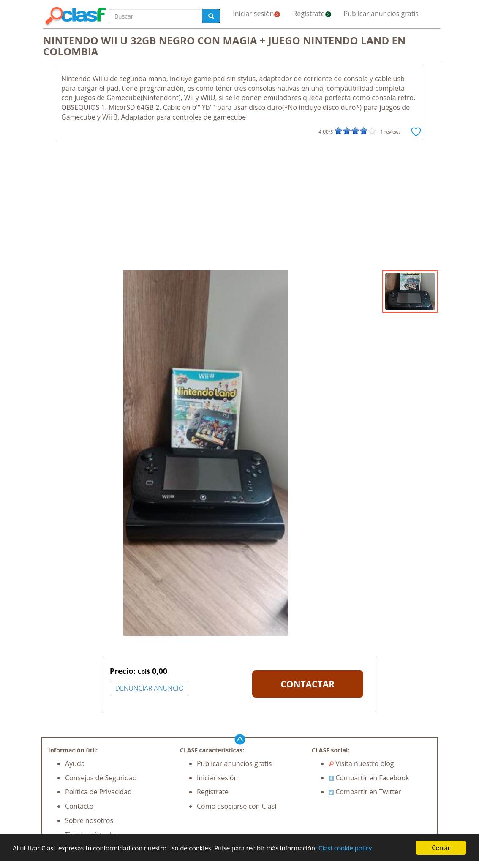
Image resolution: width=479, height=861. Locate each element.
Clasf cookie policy (345, 848)
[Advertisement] (239, 207)
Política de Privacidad (98, 791)
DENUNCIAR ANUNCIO (149, 688)
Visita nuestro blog (361, 763)
